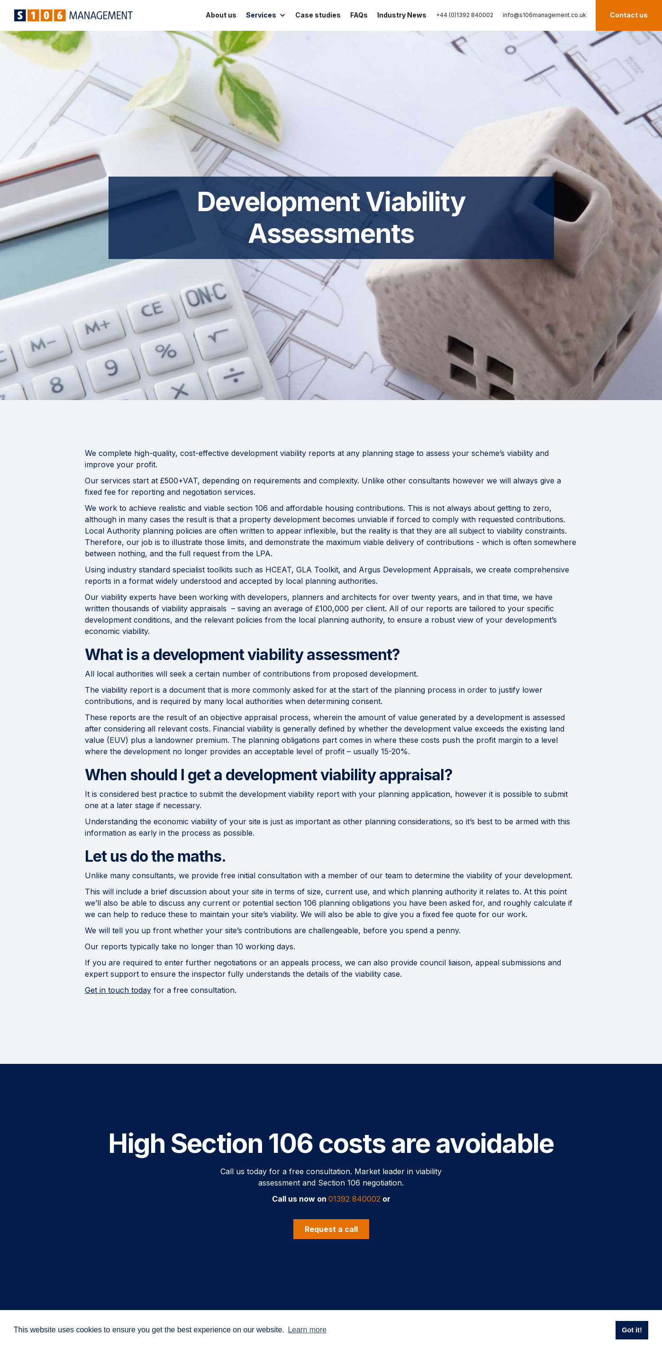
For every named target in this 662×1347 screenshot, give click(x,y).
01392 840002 (354, 1199)
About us (221, 15)
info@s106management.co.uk (544, 14)
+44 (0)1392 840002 (464, 14)
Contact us (629, 15)
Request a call (331, 1229)
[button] (265, 15)
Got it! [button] (632, 1330)
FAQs (359, 15)
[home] (71, 15)
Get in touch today (118, 990)
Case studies (318, 15)
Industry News (401, 15)
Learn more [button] (307, 1330)
